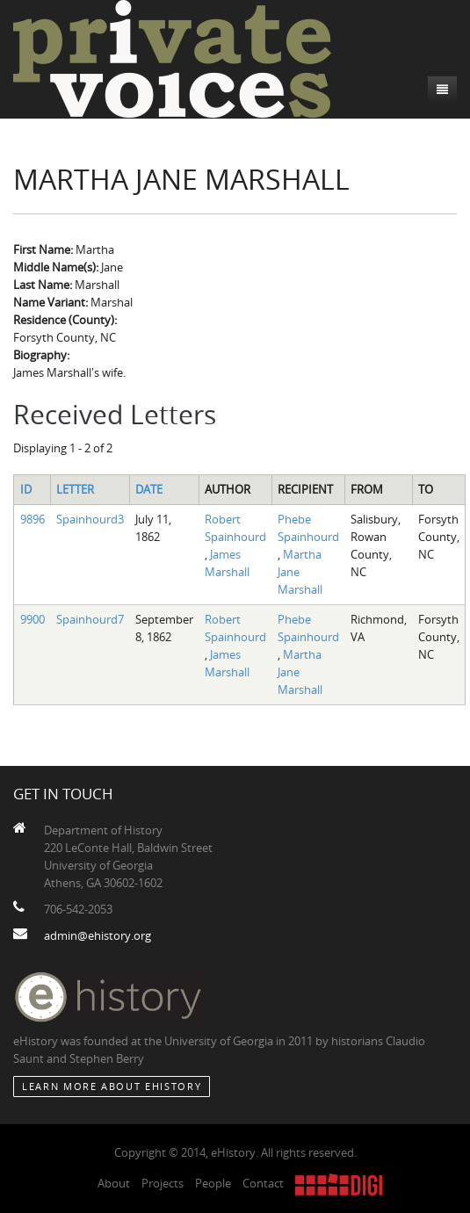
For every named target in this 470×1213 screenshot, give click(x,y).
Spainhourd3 (90, 519)
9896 (32, 519)
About (114, 1183)
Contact (263, 1183)
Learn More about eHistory (111, 1086)
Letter (75, 489)
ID (26, 489)
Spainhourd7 (90, 619)
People (213, 1183)
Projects (162, 1183)
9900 (32, 619)
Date (149, 489)
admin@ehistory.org (97, 935)
